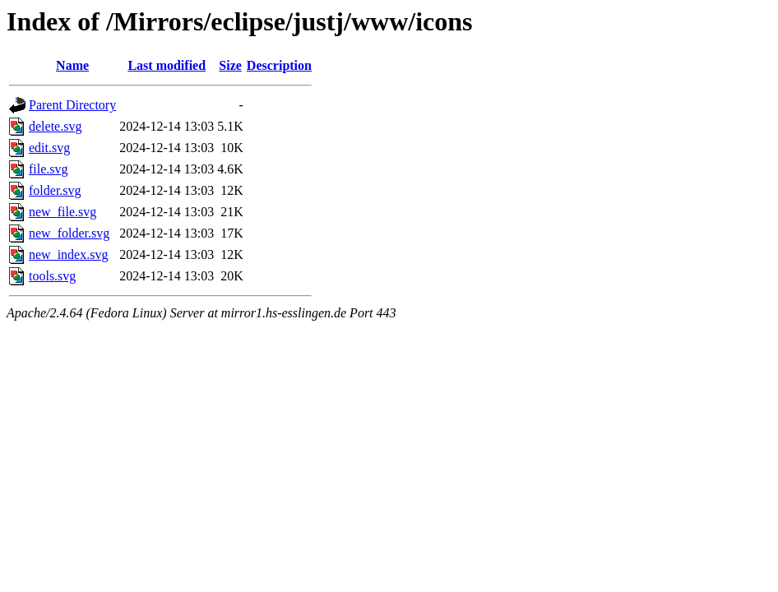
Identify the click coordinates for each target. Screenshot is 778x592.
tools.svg (52, 276)
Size (230, 65)
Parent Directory (72, 105)
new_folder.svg (69, 233)
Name (72, 65)
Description (279, 65)
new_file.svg (62, 212)
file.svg (48, 169)
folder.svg (55, 190)
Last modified (166, 65)
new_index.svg (68, 254)
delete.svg (55, 126)
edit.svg (49, 148)
